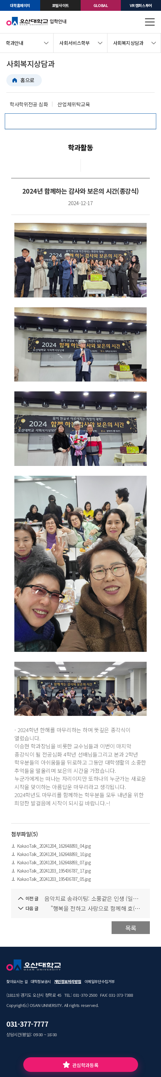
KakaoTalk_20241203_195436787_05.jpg (51, 879)
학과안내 (14, 42)
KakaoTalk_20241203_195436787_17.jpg (51, 870)
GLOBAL (100, 5)
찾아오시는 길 (16, 981)
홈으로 (27, 80)
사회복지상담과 (128, 42)
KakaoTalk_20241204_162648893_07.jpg (51, 862)
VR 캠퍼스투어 (141, 5)
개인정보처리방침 (67, 981)
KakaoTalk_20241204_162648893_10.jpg (51, 854)
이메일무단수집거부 (99, 981)
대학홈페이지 (20, 5)
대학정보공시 (41, 981)
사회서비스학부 (74, 42)
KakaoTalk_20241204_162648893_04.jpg (51, 846)
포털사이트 (60, 5)
